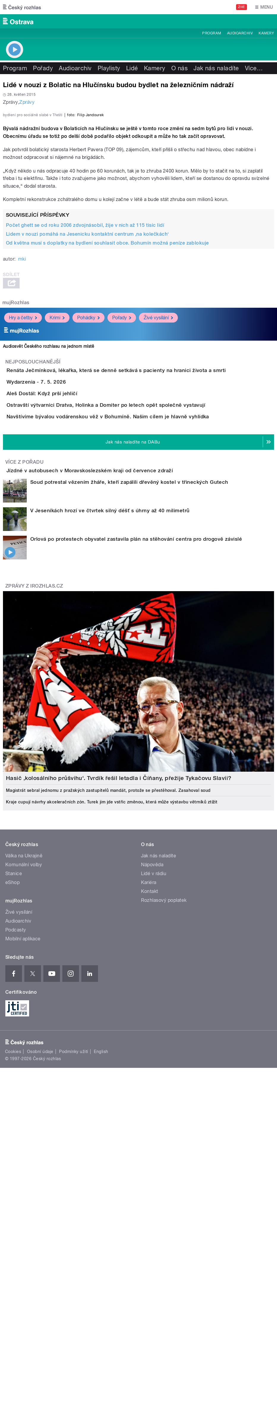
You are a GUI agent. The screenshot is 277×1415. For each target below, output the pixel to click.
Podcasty (15, 1187)
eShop (12, 1139)
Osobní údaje (40, 1308)
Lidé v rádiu (154, 1130)
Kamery (266, 33)
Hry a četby (23, 473)
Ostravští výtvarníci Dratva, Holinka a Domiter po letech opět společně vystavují (129, 611)
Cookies (13, 1308)
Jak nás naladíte (216, 68)
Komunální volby (23, 1121)
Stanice (13, 1130)
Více (254, 68)
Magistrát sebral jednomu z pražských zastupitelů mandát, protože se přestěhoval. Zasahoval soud (108, 1047)
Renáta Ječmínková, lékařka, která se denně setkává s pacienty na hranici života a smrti (140, 526)
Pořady (43, 68)
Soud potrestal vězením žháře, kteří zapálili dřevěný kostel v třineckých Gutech (129, 739)
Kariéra (148, 1139)
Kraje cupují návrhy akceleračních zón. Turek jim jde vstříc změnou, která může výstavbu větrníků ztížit (111, 1059)
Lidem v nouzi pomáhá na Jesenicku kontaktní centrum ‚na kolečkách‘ (87, 390)
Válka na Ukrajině (23, 1113)
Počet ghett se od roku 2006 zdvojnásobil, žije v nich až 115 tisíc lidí (85, 381)
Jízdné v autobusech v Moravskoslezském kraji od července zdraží (113, 711)
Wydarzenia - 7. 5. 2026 (60, 554)
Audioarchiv (240, 33)
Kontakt (149, 1148)
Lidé (132, 68)
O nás (179, 68)
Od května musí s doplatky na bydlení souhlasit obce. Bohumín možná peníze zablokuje (107, 398)
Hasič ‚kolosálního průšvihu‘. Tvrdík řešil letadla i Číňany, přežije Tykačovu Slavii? (119, 1035)
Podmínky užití (73, 1308)
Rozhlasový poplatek (164, 1157)
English (101, 1308)
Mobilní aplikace (23, 1196)
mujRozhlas (15, 458)
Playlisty (109, 68)
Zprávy (26, 102)
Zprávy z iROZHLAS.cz (34, 843)
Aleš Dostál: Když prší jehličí (65, 583)
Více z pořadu (24, 702)
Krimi (57, 473)
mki (22, 414)
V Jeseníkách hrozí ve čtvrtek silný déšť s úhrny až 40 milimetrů (110, 767)
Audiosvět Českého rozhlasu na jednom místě (48, 501)
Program (211, 33)
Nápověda (152, 1121)
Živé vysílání (158, 473)
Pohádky (88, 473)
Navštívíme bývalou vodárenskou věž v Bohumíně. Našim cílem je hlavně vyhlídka (131, 640)
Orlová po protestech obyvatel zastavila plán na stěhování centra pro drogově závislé (136, 796)
